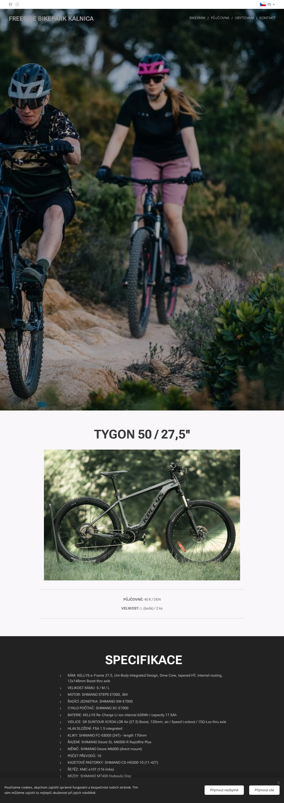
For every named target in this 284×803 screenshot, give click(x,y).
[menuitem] (201, 18)
